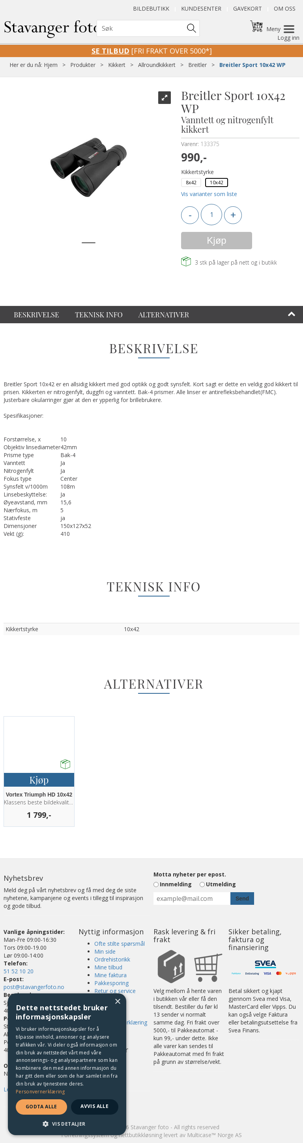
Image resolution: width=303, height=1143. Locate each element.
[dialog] (67, 1064)
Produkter (82, 65)
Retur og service (115, 991)
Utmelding (221, 884)
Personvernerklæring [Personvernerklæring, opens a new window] (40, 1091)
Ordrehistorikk (112, 959)
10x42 (216, 182)
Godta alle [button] (41, 1106)
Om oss (285, 8)
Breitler (197, 65)
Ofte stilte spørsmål (119, 943)
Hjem (51, 65)
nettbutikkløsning (140, 1135)
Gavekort (247, 8)
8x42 (191, 182)
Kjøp (216, 240)
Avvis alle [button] (94, 1106)
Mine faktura (110, 975)
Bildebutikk (151, 8)
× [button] (117, 1002)
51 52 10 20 (19, 971)
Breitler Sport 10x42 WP (252, 65)
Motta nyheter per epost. (189, 874)
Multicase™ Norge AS (214, 1135)
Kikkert (116, 65)
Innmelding (176, 884)
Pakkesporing (111, 983)
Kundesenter (201, 8)
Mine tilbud (108, 967)
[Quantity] (211, 214)
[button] (67, 1123)
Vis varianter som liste (209, 194)
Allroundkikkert (157, 65)
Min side (105, 951)
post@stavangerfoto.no (34, 987)
